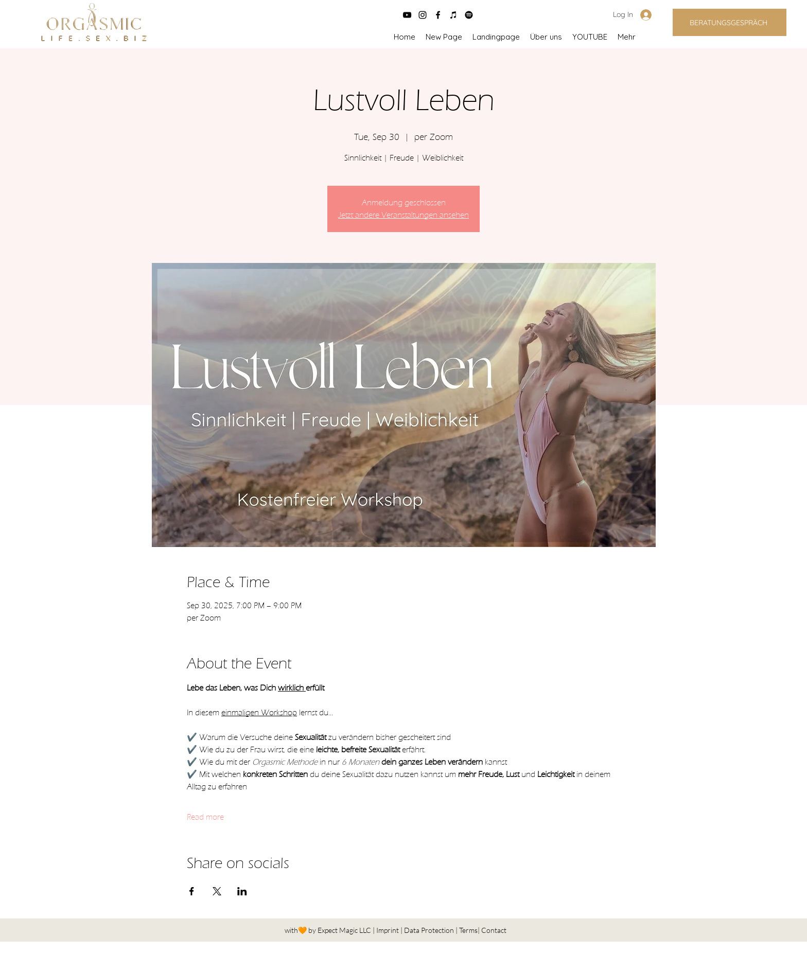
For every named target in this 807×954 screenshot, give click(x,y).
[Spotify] (469, 15)
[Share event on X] (217, 891)
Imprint (388, 930)
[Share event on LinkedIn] (242, 891)
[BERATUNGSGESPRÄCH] (729, 22)
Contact (493, 930)
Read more (205, 817)
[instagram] (422, 15)
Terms (468, 930)
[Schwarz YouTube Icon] (407, 15)
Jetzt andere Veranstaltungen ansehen (403, 215)
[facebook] (438, 15)
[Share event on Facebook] (192, 891)
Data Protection (429, 930)
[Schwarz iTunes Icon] (453, 15)
